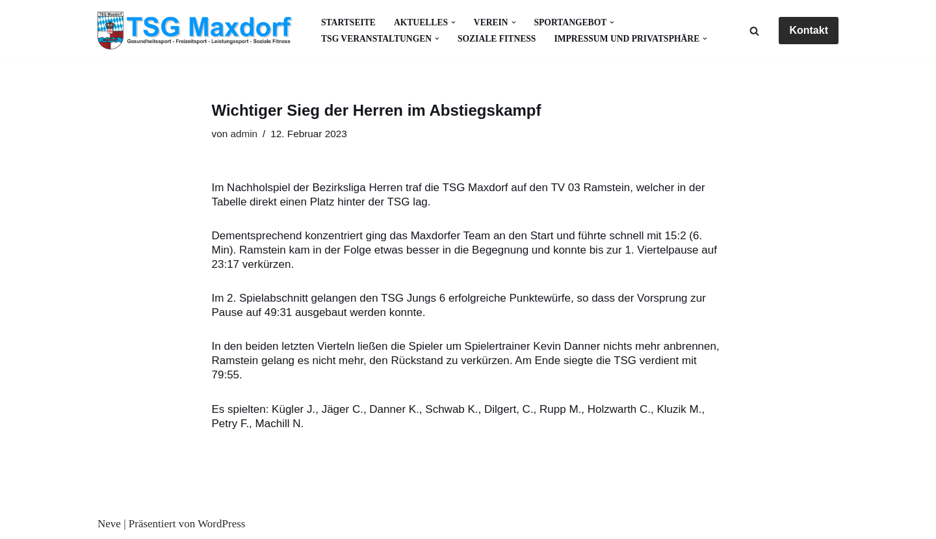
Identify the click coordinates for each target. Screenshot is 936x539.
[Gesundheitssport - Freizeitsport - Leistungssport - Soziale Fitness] (198, 30)
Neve (109, 524)
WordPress (221, 524)
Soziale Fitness (497, 39)
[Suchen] (754, 31)
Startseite (348, 22)
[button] (453, 22)
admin (243, 133)
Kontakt (808, 30)
